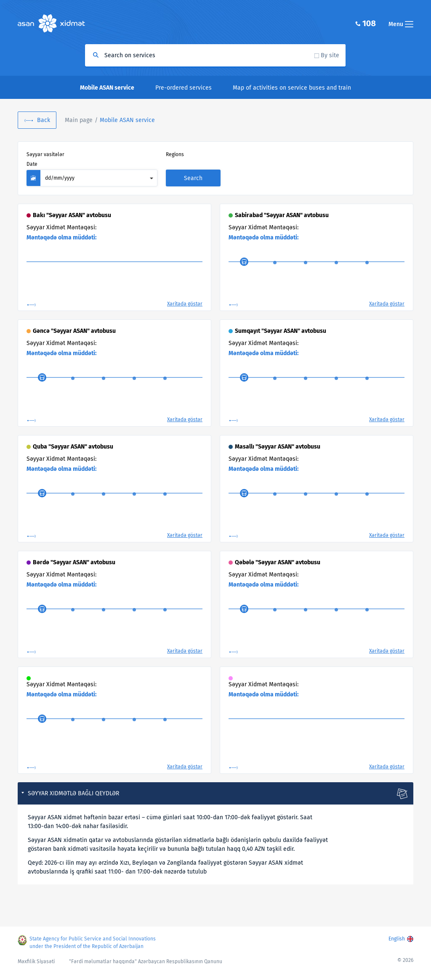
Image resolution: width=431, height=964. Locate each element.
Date (247, 154)
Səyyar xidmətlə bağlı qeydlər (73, 783)
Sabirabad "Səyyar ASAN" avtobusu (282, 205)
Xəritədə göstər (184, 294)
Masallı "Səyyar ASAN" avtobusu (277, 437)
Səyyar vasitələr (45, 154)
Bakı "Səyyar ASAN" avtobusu (72, 205)
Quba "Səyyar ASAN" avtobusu (73, 437)
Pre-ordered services (183, 87)
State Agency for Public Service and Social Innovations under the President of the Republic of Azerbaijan (94, 938)
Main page (79, 120)
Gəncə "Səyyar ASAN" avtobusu (74, 321)
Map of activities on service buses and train (292, 87)
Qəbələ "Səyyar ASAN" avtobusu (277, 552)
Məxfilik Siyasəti (36, 957)
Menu (400, 24)
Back (43, 120)
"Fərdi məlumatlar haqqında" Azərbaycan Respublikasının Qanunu (145, 957)
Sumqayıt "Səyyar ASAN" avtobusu (280, 321)
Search (377, 168)
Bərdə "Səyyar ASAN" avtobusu (74, 552)
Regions (143, 154)
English (396, 934)
